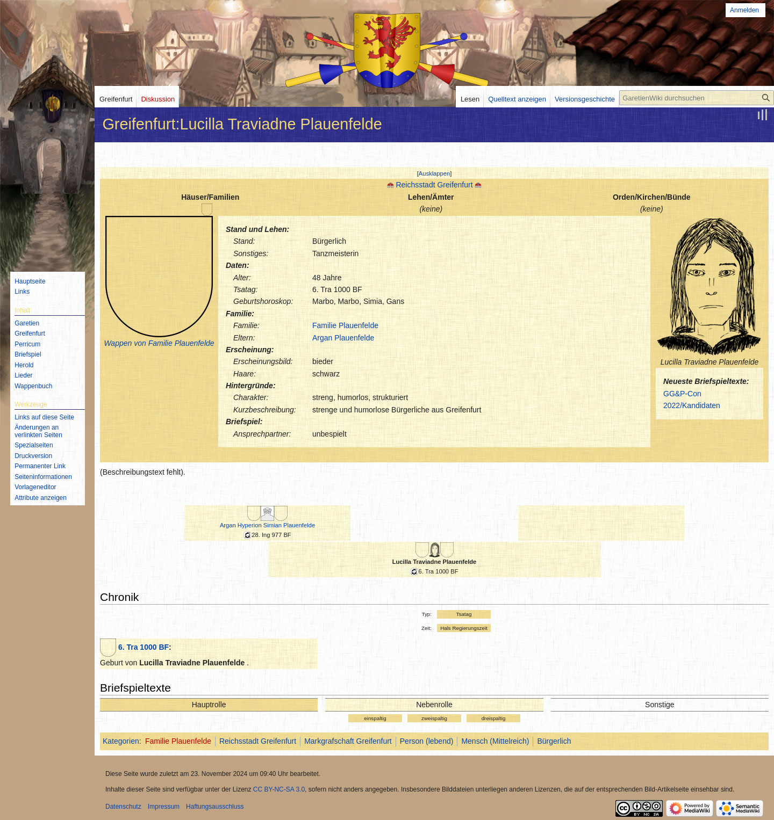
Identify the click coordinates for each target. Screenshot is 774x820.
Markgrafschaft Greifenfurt (348, 741)
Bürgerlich (554, 741)
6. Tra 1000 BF (143, 647)
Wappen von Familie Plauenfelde (159, 343)
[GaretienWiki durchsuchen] (696, 97)
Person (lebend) (427, 741)
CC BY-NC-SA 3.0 (279, 789)
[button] (434, 173)
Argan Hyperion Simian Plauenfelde (267, 525)
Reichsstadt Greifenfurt (434, 184)
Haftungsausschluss (214, 806)
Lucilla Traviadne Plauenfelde (434, 561)
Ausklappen (434, 173)
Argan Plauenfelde (343, 337)
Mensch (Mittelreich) (495, 741)
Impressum (164, 806)
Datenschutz (123, 806)
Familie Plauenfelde (345, 325)
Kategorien (121, 741)
